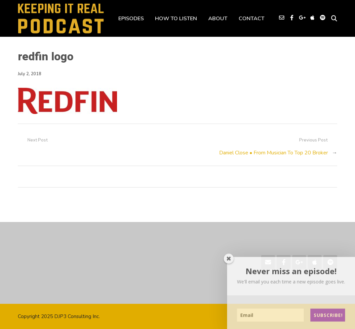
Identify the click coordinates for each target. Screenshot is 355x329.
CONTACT (251, 18)
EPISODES (131, 18)
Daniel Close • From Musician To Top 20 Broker (273, 152)
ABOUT (217, 18)
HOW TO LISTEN (176, 18)
